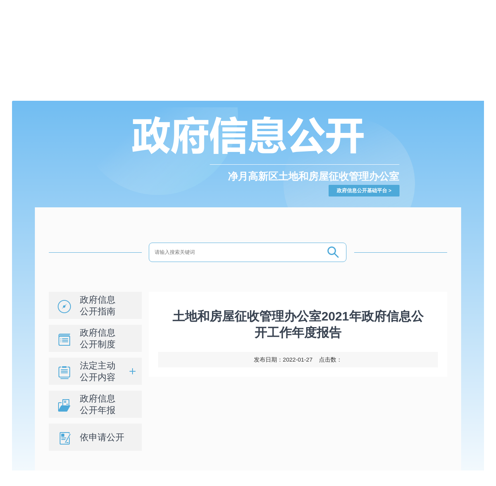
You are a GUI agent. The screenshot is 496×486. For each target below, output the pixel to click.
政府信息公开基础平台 (362, 190)
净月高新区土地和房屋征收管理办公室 (313, 176)
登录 (311, 4)
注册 (324, 4)
